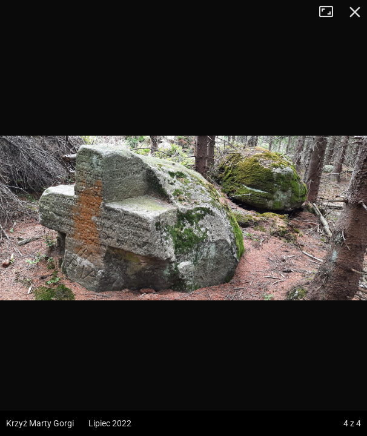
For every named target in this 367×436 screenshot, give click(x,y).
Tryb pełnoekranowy (331, 12)
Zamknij (355, 12)
